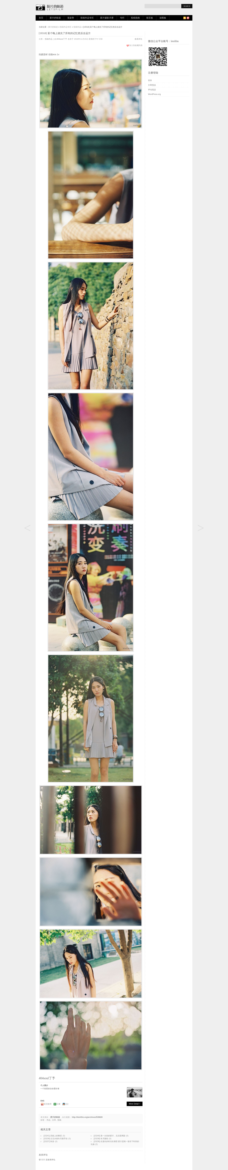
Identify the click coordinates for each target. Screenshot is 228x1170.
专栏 (122, 18)
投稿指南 (135, 18)
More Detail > (134, 1104)
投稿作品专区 (87, 18)
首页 (41, 18)
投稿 (59, 1120)
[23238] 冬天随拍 (101, 1138)
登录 (43, 1160)
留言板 (149, 18)
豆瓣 (58, 1104)
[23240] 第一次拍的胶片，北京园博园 (109, 1136)
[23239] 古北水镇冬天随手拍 (55, 1138)
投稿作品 (77, 27)
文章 (152, 85)
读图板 (162, 18)
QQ (66, 1104)
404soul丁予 (62, 39)
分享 (54, 1120)
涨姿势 (70, 18)
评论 (152, 90)
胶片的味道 (55, 18)
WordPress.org (154, 94)
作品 (48, 1120)
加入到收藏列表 (135, 45)
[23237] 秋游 (49, 1141)
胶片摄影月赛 (107, 18)
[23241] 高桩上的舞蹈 (53, 1136)
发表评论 (138, 39)
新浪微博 (47, 1104)
